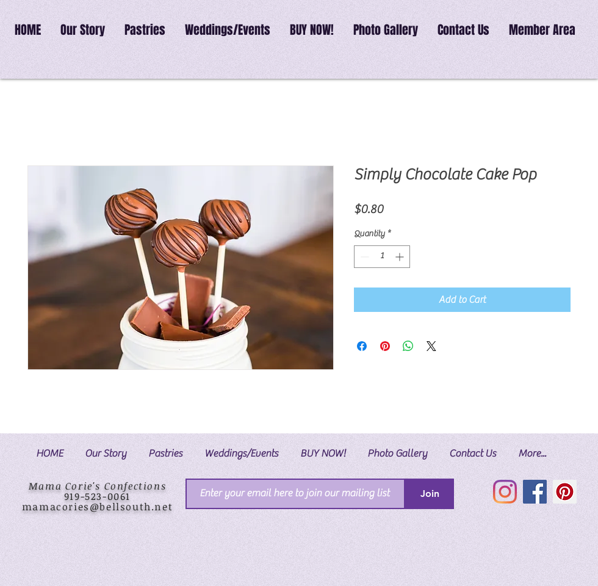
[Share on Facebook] (362, 346)
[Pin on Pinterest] (385, 346)
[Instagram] (505, 492)
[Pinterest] (565, 492)
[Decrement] (363, 256)
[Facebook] (535, 492)
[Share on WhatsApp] (408, 346)
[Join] (429, 494)
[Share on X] (431, 346)
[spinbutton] (382, 256)
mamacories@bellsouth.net (97, 506)
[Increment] (400, 256)
